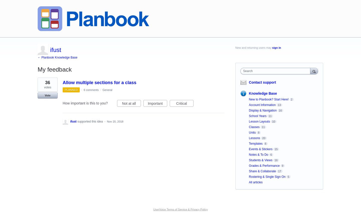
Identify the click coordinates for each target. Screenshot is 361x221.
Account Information (262, 105)
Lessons (254, 138)
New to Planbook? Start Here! (269, 99)
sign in (276, 47)
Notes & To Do (258, 154)
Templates (256, 143)
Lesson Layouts (259, 121)
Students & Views (261, 160)
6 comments (91, 89)
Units (252, 132)
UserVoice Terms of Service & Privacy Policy (180, 209)
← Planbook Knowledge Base (57, 57)
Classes (254, 127)
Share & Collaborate (262, 171)
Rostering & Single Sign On (267, 177)
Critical (185, 104)
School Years (257, 116)
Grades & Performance (264, 166)
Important (157, 104)
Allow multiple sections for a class (99, 82)
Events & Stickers (261, 149)
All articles (256, 182)
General (107, 89)
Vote (47, 95)
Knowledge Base (263, 93)
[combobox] (276, 71)
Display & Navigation (263, 110)
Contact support (262, 82)
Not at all (131, 104)
